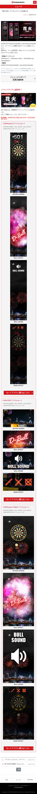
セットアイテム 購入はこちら (18, 393)
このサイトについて (13, 785)
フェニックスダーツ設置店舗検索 (18, 78)
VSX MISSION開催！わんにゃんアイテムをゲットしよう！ (15, 764)
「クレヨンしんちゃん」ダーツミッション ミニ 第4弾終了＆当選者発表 (15, 759)
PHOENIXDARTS (18, 2)
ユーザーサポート (24, 785)
